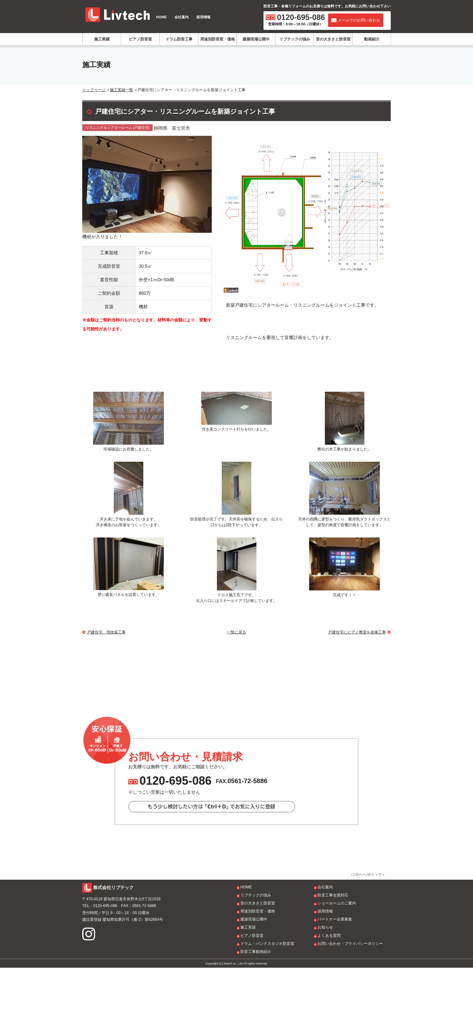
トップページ (93, 90)
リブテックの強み (294, 39)
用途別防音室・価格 (217, 39)
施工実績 (102, 39)
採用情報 (203, 17)
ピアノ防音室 (140, 39)
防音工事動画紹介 (255, 1005)
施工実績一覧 (121, 90)
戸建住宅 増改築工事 (106, 632)
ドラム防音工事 (178, 39)
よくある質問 (329, 988)
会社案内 (181, 17)
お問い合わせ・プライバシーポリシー (350, 997)
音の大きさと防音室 (333, 39)
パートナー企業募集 (334, 972)
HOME (161, 17)
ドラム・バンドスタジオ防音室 (267, 997)
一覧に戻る (236, 632)
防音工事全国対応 (332, 948)
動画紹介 (371, 39)
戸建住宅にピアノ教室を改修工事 (357, 632)
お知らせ (325, 980)
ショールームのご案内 (336, 956)
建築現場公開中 (256, 39)
